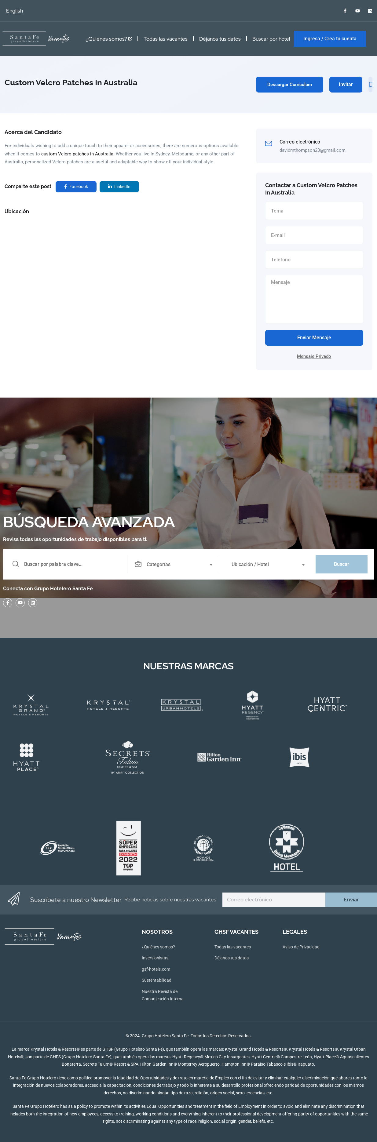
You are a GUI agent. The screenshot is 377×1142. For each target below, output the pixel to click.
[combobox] (176, 564)
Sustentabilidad (156, 980)
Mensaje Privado (314, 356)
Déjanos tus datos (220, 38)
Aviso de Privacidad (301, 946)
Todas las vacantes (166, 38)
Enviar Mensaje (314, 337)
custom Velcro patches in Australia (77, 154)
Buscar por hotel (271, 38)
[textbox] (173, 564)
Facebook (76, 186)
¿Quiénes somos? (109, 38)
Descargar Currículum (289, 84)
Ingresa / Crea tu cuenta (330, 39)
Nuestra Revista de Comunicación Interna (163, 995)
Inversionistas (155, 957)
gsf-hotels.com (156, 969)
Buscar (341, 564)
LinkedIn (119, 186)
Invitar (346, 84)
